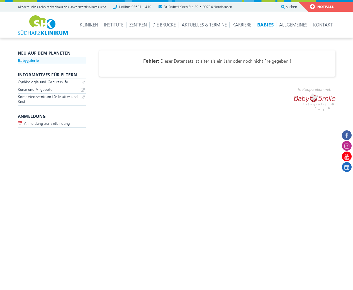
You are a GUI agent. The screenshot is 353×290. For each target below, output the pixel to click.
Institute (113, 25)
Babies (265, 24)
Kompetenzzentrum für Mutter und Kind (48, 99)
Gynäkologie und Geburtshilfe (43, 82)
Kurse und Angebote (35, 89)
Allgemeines (293, 25)
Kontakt (323, 25)
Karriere (241, 25)
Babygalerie (28, 60)
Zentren (138, 25)
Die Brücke (164, 25)
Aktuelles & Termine (204, 25)
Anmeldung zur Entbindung (47, 123)
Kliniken (89, 25)
